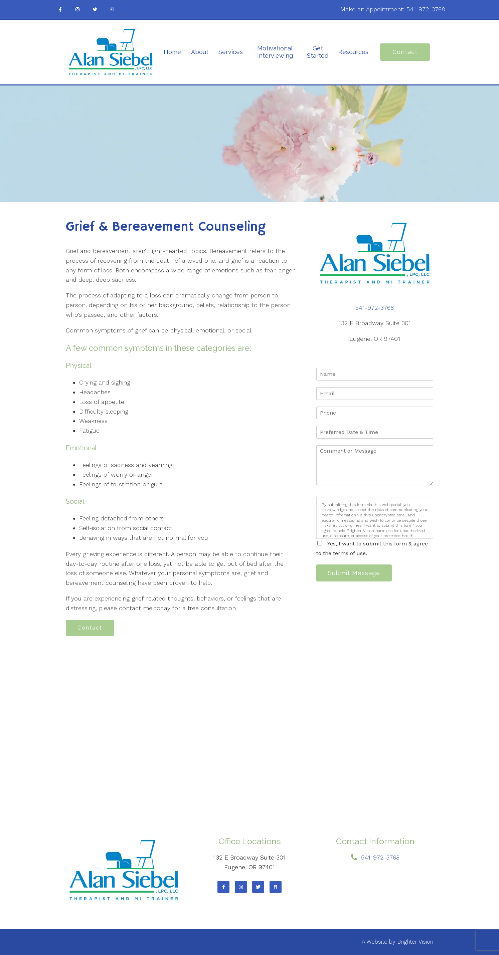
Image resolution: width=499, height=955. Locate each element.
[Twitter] (95, 9)
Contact (405, 51)
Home (172, 51)
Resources (353, 51)
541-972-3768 (425, 9)
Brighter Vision (415, 942)
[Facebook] (60, 9)
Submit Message (355, 572)
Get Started (317, 52)
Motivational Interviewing (275, 52)
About (199, 51)
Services (230, 51)
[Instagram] (77, 9)
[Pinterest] (112, 9)
